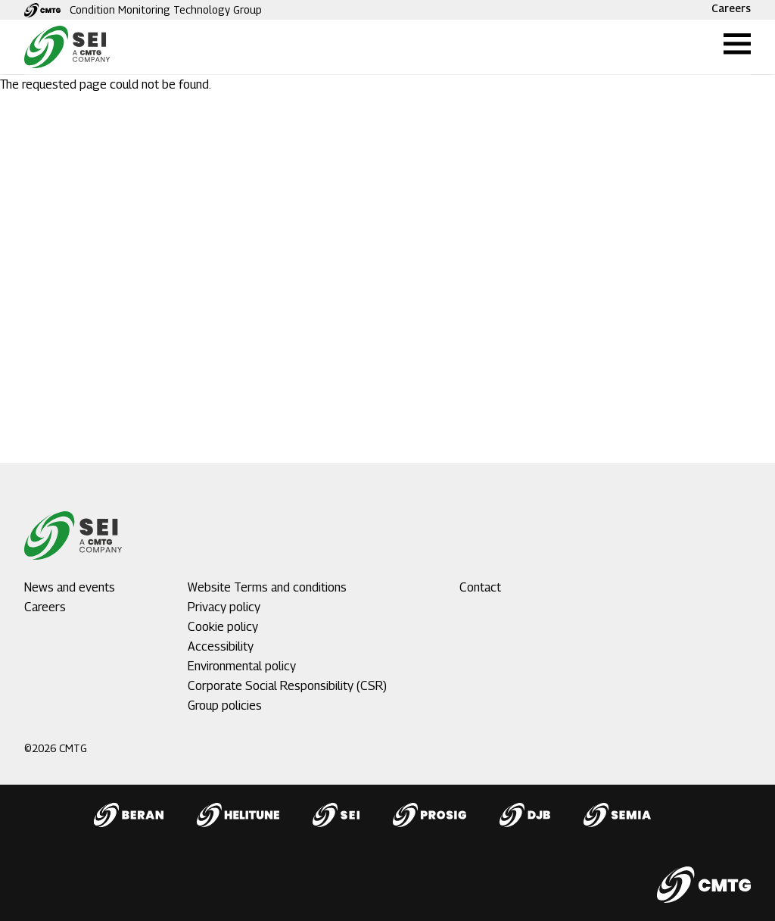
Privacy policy (224, 607)
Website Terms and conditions (267, 587)
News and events (69, 587)
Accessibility (221, 646)
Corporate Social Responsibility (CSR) (287, 686)
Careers (731, 8)
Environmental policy (242, 666)
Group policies (225, 705)
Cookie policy (223, 627)
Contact (480, 587)
